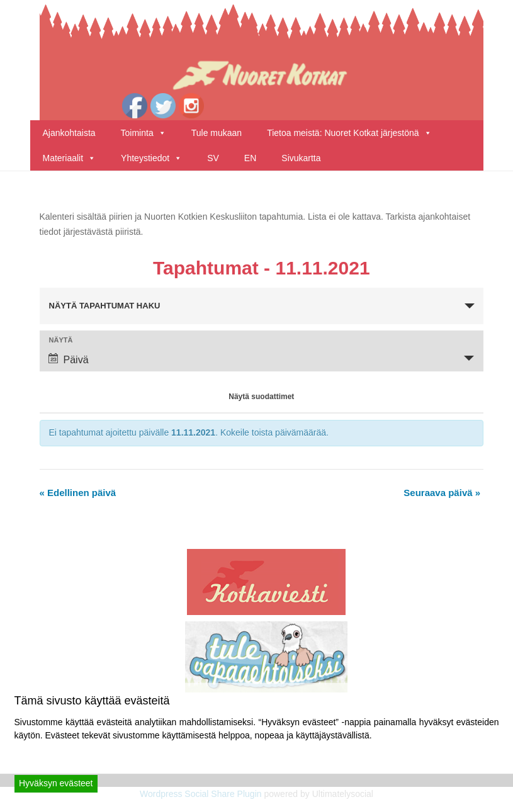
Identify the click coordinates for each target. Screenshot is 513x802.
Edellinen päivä (78, 492)
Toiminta (143, 133)
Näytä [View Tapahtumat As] (61, 340)
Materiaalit (69, 158)
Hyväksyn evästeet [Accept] (56, 783)
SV (213, 158)
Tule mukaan (216, 133)
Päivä (68, 359)
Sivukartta (300, 158)
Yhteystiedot (151, 158)
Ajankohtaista (69, 133)
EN (250, 158)
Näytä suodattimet (261, 396)
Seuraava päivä (441, 492)
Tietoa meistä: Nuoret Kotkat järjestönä (349, 133)
